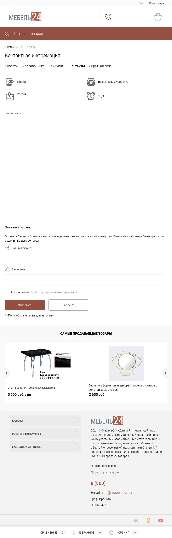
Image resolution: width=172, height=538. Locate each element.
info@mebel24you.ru (117, 492)
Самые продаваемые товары (86, 334)
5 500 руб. (19, 394)
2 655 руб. (97, 394)
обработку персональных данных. (52, 292)
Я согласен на (44, 292)
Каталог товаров (24, 33)
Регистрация (156, 3)
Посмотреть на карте (105, 472)
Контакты (77, 66)
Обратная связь (101, 66)
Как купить (57, 66)
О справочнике (33, 66)
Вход (141, 3)
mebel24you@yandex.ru (113, 81)
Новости (11, 66)
